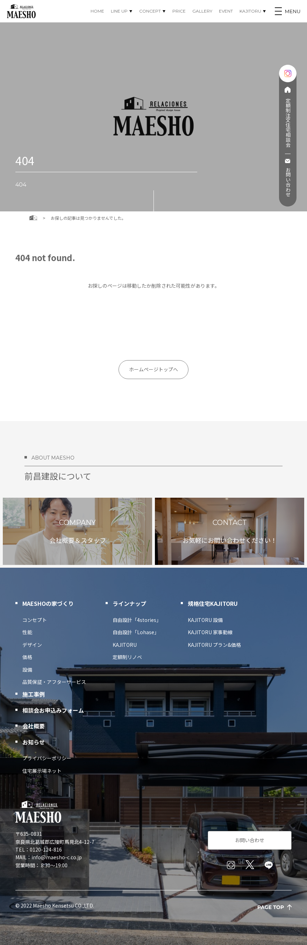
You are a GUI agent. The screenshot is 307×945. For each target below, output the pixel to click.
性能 (27, 632)
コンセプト (34, 619)
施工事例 (33, 694)
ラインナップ (129, 603)
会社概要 (33, 726)
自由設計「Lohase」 (136, 632)
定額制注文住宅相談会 (287, 122)
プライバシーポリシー (46, 758)
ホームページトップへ (153, 369)
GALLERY (202, 11)
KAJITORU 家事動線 (210, 632)
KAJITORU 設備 (205, 619)
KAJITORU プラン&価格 (214, 644)
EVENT (226, 11)
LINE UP (119, 11)
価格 (27, 656)
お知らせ (33, 742)
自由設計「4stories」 (137, 619)
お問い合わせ (287, 182)
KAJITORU (250, 11)
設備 (27, 669)
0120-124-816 (46, 849)
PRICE (179, 11)
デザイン (32, 644)
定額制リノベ (127, 656)
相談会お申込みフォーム (53, 710)
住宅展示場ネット (42, 770)
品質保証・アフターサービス (54, 681)
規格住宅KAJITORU (213, 603)
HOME (97, 11)
